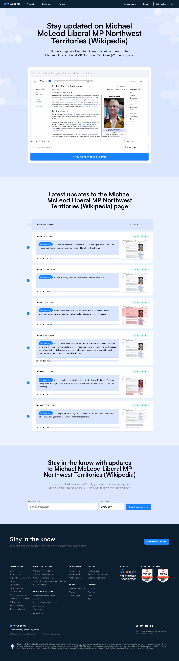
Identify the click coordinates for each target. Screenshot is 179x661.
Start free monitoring (138, 507)
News (12, 581)
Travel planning (16, 605)
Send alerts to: (34, 501)
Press (90, 595)
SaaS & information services (45, 602)
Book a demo (130, 4)
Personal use (93, 571)
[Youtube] (146, 626)
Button (72, 592)
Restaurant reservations (20, 598)
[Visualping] (12, 4)
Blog (90, 599)
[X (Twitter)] (136, 626)
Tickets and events (18, 609)
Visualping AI (74, 574)
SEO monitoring (40, 584)
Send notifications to (39, 141)
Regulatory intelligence (43, 574)
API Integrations (76, 578)
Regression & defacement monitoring (49, 581)
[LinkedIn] (141, 626)
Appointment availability (20, 578)
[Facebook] (151, 626)
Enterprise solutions (96, 578)
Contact (91, 588)
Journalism (38, 613)
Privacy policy (141, 634)
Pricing (63, 4)
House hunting (16, 588)
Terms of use (154, 634)
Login (145, 4)
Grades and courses (18, 595)
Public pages (74, 595)
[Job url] (89, 73)
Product (31, 4)
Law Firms (37, 599)
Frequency (128, 141)
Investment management (44, 595)
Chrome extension (77, 588)
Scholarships (15, 602)
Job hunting (15, 584)
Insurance (37, 609)
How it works (74, 571)
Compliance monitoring (43, 578)
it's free (164, 4)
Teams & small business (98, 574)
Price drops (15, 574)
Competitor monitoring (43, 571)
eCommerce (38, 606)
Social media (15, 591)
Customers (47, 4)
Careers (91, 592)
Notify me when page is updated (89, 156)
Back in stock (16, 571)
